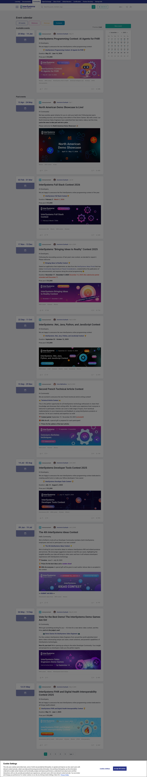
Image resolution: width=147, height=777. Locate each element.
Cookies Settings (105, 769)
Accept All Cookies (119, 769)
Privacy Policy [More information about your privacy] (65, 776)
